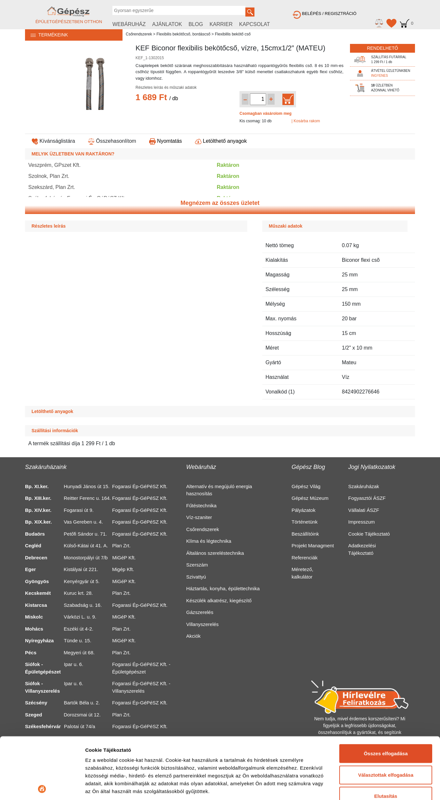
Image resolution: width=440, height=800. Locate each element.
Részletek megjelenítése (113, 787)
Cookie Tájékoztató (369, 534)
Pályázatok (303, 510)
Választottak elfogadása (385, 713)
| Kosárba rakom (305, 121)
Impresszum (361, 522)
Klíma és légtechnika (208, 541)
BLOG (195, 24)
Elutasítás (385, 735)
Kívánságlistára (53, 141)
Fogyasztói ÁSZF (367, 498)
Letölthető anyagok (221, 141)
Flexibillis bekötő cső (233, 34)
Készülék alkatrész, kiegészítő (219, 600)
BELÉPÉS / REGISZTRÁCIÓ (324, 13)
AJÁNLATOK (167, 24)
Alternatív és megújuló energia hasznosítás (219, 490)
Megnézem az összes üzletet (219, 203)
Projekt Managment (312, 545)
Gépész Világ (305, 486)
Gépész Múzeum (309, 498)
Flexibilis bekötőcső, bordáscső (183, 34)
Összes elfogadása (386, 692)
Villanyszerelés (202, 624)
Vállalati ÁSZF (363, 510)
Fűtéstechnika (201, 505)
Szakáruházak (363, 486)
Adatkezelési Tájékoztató (362, 549)
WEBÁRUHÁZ (129, 24)
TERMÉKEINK (46, 34)
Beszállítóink (305, 534)
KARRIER (221, 24)
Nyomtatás (165, 141)
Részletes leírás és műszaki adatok (166, 87)
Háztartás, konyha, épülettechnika (223, 588)
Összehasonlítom (112, 141)
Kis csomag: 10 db (255, 121)
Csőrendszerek (139, 34)
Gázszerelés (199, 612)
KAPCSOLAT (254, 24)
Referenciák (304, 557)
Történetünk (304, 522)
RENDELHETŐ (382, 48)
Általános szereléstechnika (215, 553)
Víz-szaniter (199, 517)
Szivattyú (196, 577)
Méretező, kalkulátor (302, 573)
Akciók (193, 636)
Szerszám (197, 564)
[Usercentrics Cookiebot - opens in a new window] (42, 787)
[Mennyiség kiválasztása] (258, 99)
